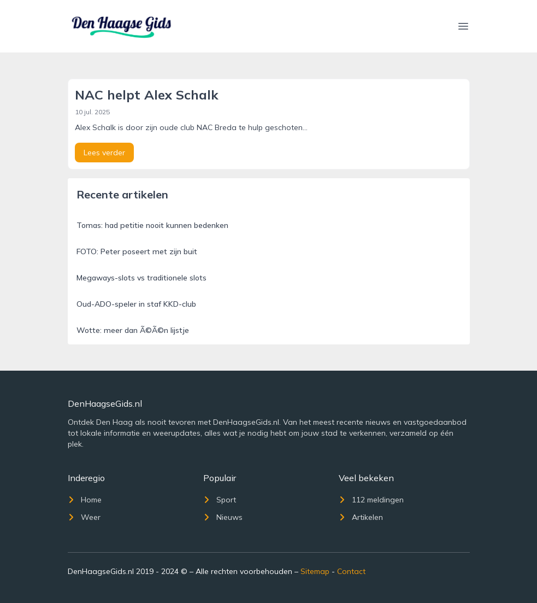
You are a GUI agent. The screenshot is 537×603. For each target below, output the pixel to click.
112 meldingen (371, 500)
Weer (84, 517)
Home (85, 500)
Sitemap (314, 571)
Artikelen (361, 517)
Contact (351, 571)
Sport (219, 500)
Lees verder (104, 152)
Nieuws (223, 517)
